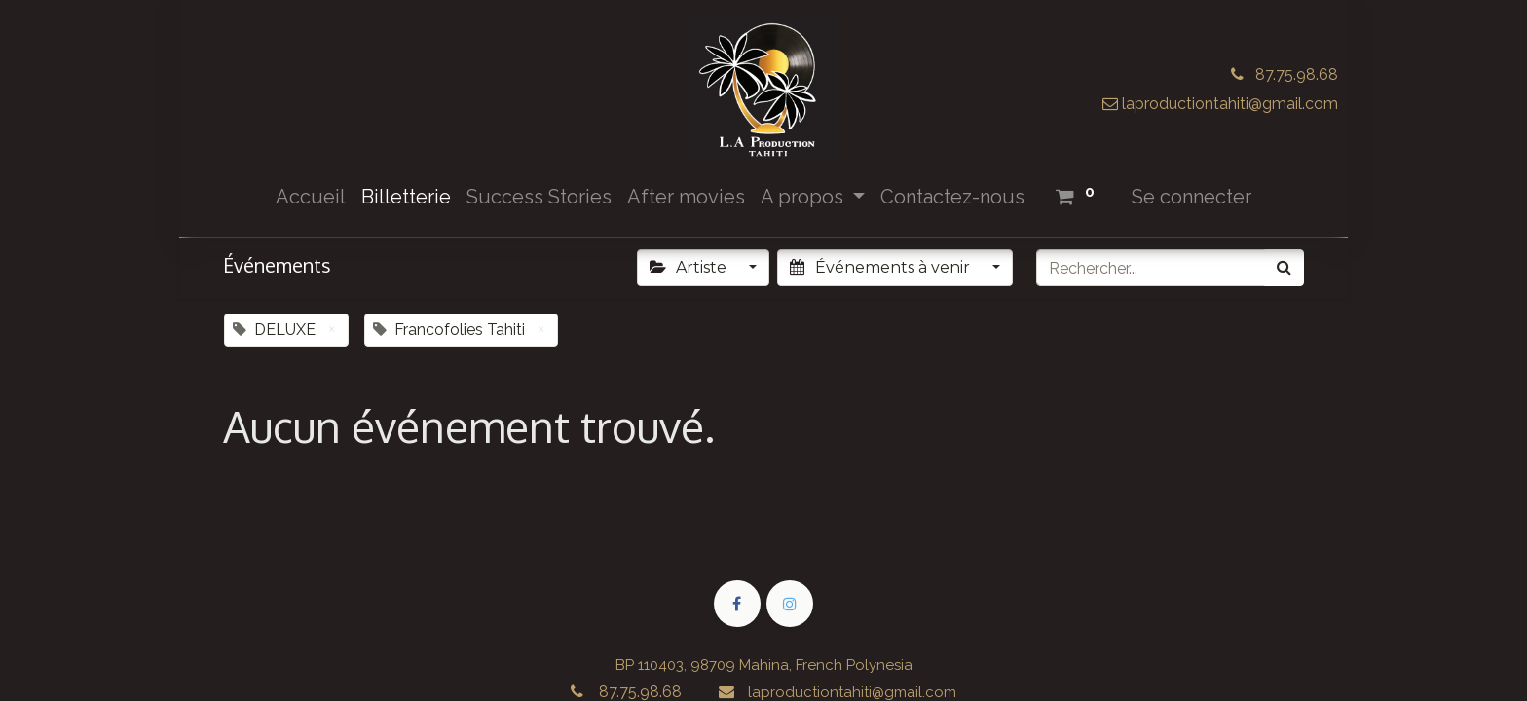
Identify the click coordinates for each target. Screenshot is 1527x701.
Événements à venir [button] (881, 267)
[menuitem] (311, 196)
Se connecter (1191, 196)
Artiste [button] (690, 267)
